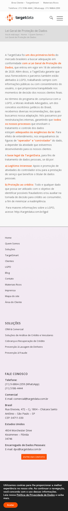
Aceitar (10, 505)
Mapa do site (12, 296)
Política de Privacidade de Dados (36, 495)
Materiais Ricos (50, 2)
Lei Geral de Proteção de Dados (26, 31)
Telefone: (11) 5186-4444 (20, 8)
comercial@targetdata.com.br (31, 398)
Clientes (9, 261)
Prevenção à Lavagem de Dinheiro (24, 346)
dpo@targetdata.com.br (27, 449)
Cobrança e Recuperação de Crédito (25, 341)
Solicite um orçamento (65, 204)
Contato (9, 278)
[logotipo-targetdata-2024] (28, 18)
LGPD (8, 266)
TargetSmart (12, 255)
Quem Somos (12, 243)
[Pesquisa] (49, 18)
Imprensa (10, 290)
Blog (7, 272)
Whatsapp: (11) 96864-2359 (47, 8)
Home (8, 237)
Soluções (10, 249)
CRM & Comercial (14, 329)
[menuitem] (25, 3)
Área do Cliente (13, 302)
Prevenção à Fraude (16, 352)
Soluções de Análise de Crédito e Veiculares (29, 335)
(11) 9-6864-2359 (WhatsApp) (22, 384)
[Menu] (58, 18)
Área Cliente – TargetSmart (25, 2)
